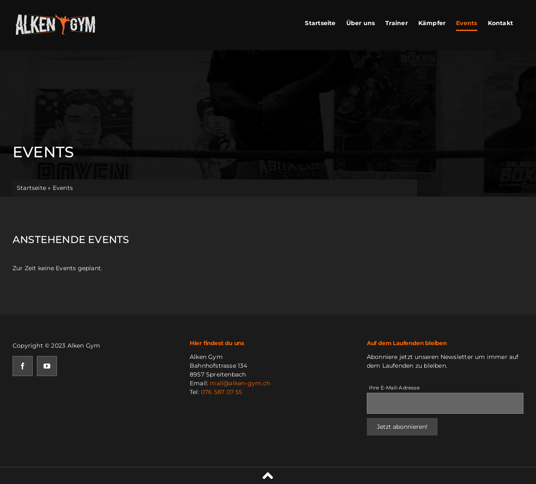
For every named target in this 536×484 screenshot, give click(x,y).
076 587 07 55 (221, 392)
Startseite (31, 188)
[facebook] (23, 366)
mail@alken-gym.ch (240, 383)
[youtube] (47, 366)
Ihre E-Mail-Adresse (394, 387)
